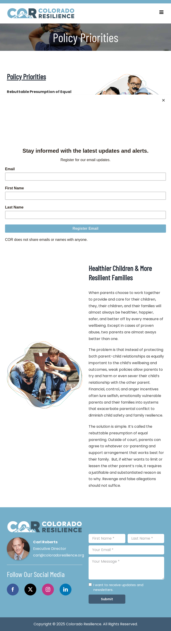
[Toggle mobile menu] (161, 12)
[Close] (163, 100)
